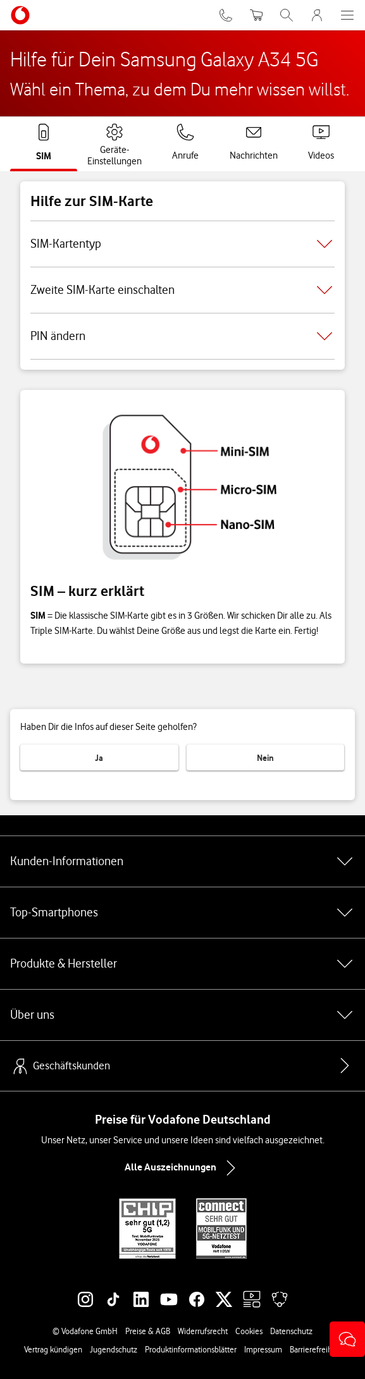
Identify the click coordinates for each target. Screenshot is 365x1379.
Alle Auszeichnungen (183, 1168)
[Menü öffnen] (347, 15)
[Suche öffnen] (286, 15)
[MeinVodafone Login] (317, 15)
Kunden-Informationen (182, 861)
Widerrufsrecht (203, 1331)
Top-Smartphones (182, 912)
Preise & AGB (147, 1331)
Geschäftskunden (60, 1066)
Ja (99, 758)
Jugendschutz (113, 1349)
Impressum (263, 1349)
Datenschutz (291, 1331)
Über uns (182, 1015)
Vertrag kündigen (53, 1349)
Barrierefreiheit (315, 1349)
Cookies (249, 1331)
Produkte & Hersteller (182, 964)
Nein (265, 758)
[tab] (43, 143)
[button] (347, 1339)
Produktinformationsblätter (191, 1349)
